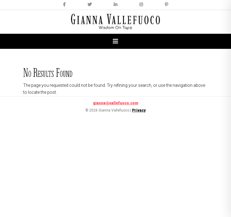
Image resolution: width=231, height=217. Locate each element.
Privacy (139, 110)
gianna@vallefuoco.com (115, 103)
